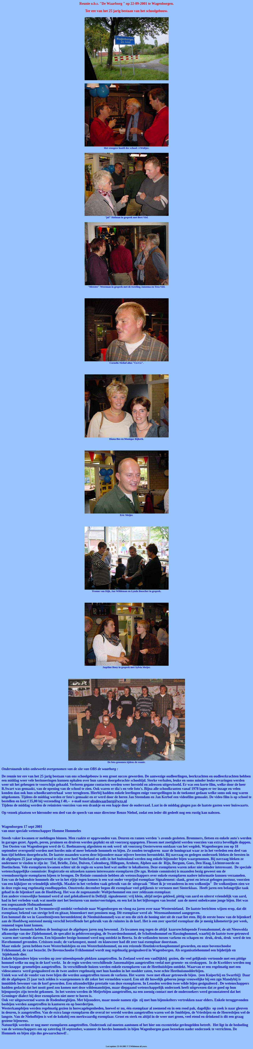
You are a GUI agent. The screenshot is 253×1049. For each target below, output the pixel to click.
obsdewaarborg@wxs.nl (108, 801)
